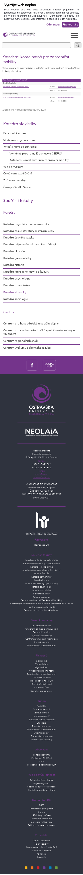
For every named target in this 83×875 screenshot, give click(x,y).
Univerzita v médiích (41, 851)
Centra (8, 312)
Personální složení (14, 133)
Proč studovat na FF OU (41, 681)
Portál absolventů (41, 755)
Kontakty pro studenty (41, 739)
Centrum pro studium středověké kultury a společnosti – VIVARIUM (41, 604)
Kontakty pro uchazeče (41, 691)
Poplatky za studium (41, 726)
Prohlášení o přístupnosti (41, 809)
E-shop (41, 812)
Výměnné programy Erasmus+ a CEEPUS (36, 153)
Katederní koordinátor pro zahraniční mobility (39, 160)
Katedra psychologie (16, 278)
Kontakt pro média (41, 841)
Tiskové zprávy (41, 844)
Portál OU (41, 706)
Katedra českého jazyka (19, 237)
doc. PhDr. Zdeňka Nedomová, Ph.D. (16, 87)
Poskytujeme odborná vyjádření (41, 847)
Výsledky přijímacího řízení (41, 671)
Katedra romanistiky (16, 285)
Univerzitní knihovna (41, 626)
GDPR (41, 805)
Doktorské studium (41, 677)
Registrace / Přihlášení (41, 758)
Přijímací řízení (41, 667)
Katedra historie (13, 265)
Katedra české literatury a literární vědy (28, 231)
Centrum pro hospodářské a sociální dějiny (31, 323)
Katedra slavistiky (19, 124)
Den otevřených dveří (42, 684)
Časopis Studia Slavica (17, 187)
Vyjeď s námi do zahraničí (20, 146)
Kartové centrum (41, 642)
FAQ (41, 761)
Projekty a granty (41, 783)
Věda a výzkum (13, 167)
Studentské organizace (41, 736)
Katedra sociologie (15, 299)
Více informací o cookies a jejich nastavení (53, 19)
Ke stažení (41, 854)
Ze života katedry (14, 180)
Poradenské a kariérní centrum (41, 646)
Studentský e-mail (41, 709)
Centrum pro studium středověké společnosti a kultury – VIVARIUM (39, 332)
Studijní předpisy (41, 733)
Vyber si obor (41, 664)
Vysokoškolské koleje (42, 636)
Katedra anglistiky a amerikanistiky (26, 224)
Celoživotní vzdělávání (17, 173)
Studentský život (41, 687)
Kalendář (41, 857)
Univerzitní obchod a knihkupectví (41, 629)
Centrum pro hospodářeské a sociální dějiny (41, 600)
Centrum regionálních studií (20, 341)
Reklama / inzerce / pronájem (41, 825)
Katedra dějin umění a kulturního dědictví (29, 244)
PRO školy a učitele (41, 815)
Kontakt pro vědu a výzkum (41, 790)
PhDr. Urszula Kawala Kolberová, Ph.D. (17, 97)
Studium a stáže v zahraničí (41, 720)
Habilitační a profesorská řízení (41, 787)
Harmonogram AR (41, 716)
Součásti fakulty (18, 201)
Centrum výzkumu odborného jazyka (27, 347)
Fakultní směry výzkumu (41, 780)
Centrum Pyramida (41, 632)
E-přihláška (41, 661)
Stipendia (41, 723)
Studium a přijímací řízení (19, 140)
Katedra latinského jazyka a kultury (26, 271)
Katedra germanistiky (17, 258)
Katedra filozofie (14, 251)
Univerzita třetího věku (41, 822)
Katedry (9, 212)
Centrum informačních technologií (41, 639)
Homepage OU (41, 545)
